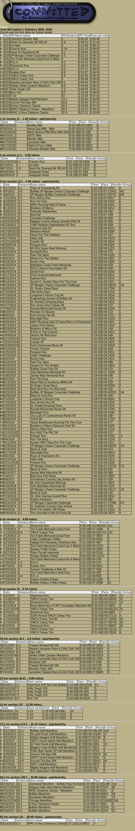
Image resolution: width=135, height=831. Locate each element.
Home (4, 26)
